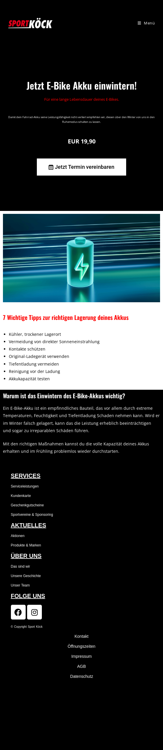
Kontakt (81, 636)
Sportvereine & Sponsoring (32, 515)
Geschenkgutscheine (27, 505)
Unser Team (20, 585)
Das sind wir (20, 566)
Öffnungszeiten (82, 646)
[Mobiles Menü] (146, 23)
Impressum (81, 656)
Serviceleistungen (25, 486)
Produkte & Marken (26, 545)
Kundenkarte (21, 496)
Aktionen (18, 536)
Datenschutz (81, 676)
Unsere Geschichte (26, 576)
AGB (81, 666)
